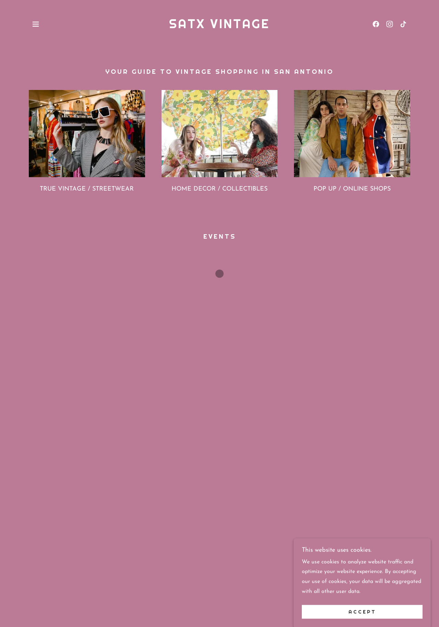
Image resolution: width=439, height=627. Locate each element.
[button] (36, 24)
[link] (219, 27)
